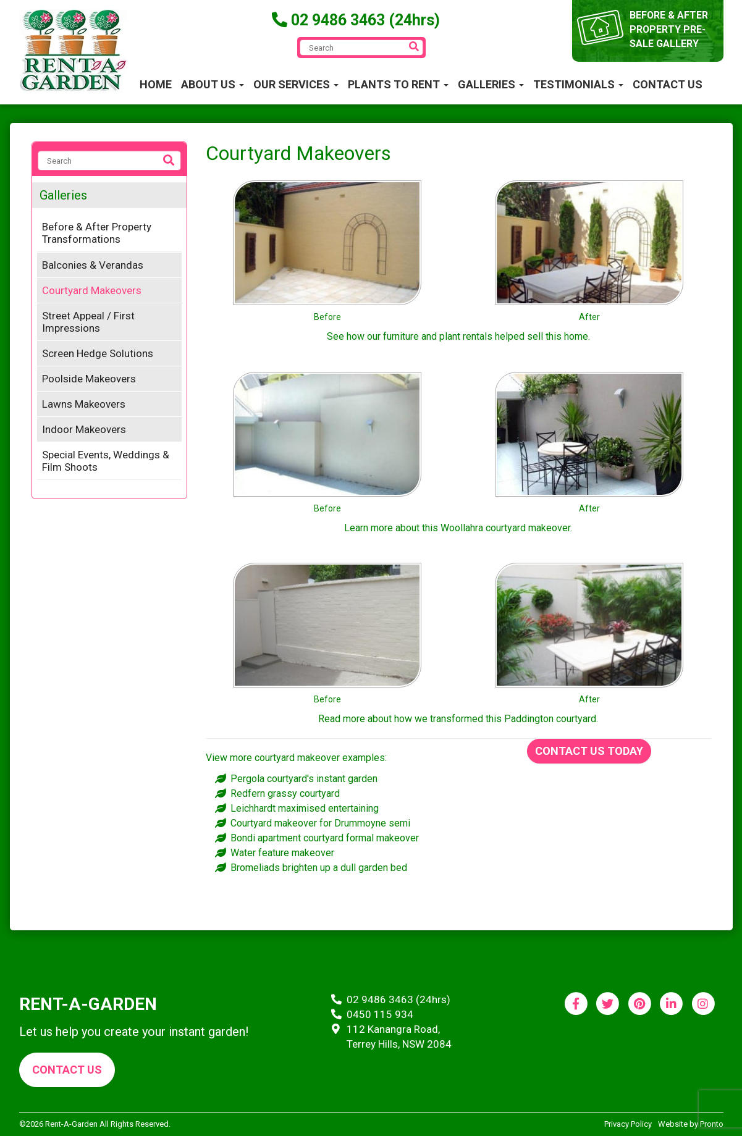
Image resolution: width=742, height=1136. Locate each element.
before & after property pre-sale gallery (669, 29)
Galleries (491, 84)
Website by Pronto (690, 1124)
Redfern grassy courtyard (285, 793)
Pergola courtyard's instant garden (303, 779)
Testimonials (578, 84)
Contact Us (667, 84)
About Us (212, 84)
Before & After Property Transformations (96, 233)
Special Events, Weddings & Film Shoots (105, 460)
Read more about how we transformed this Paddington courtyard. (458, 719)
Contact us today (589, 750)
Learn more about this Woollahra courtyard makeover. (458, 528)
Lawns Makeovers (83, 404)
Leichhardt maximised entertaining (304, 808)
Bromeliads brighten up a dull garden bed (318, 867)
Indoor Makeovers (84, 429)
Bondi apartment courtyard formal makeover (324, 838)
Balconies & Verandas (92, 265)
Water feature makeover (282, 853)
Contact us (67, 1069)
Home (156, 84)
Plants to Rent (398, 84)
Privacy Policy (628, 1124)
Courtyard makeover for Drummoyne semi (320, 823)
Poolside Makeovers (89, 378)
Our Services (296, 84)
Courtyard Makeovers (91, 290)
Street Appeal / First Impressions (88, 321)
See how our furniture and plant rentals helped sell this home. (458, 336)
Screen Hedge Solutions (97, 353)
